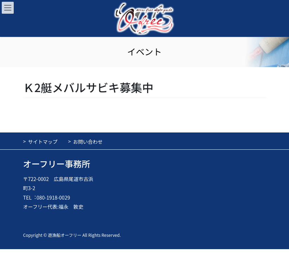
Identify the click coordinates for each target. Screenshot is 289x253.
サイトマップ (43, 141)
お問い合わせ (88, 141)
